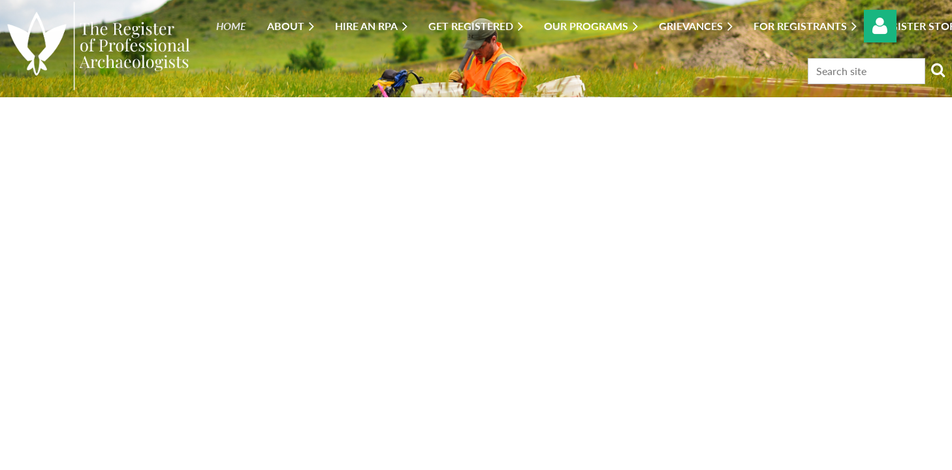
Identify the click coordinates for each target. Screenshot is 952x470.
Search (937, 70)
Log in (880, 26)
